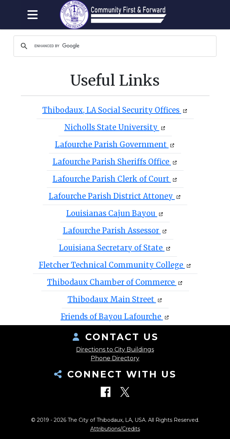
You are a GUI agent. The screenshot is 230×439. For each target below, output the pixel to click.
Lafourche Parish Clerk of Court (112, 178)
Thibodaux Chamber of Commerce (112, 282)
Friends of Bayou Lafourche (112, 316)
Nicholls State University (111, 127)
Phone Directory (115, 358)
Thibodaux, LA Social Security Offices (111, 110)
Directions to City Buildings (115, 349)
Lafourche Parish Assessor (112, 230)
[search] (113, 46)
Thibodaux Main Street (112, 299)
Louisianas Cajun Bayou (111, 213)
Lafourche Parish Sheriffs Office (112, 161)
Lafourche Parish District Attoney (112, 196)
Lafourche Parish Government (112, 144)
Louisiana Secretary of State (112, 247)
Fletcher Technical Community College (112, 264)
